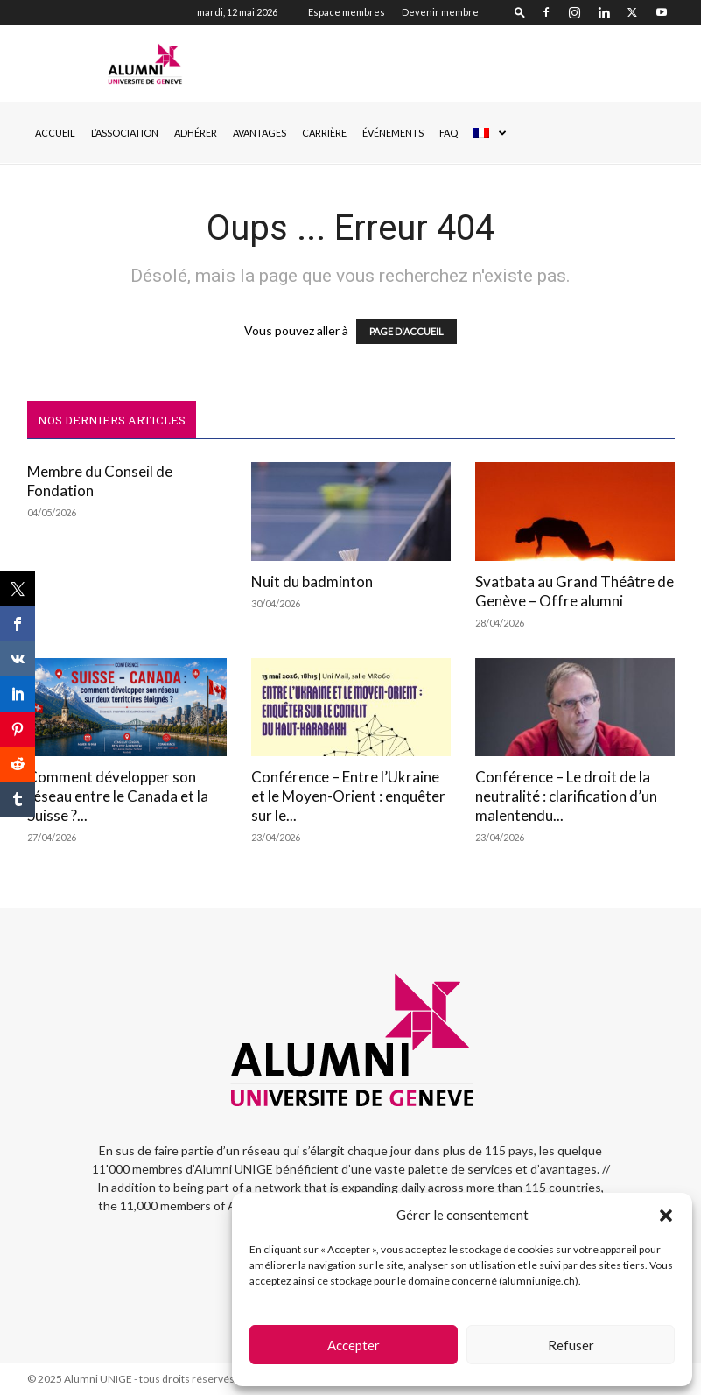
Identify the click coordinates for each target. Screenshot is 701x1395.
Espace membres (346, 12)
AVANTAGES (259, 132)
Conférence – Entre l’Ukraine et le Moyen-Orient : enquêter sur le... (348, 796)
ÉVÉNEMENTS (393, 132)
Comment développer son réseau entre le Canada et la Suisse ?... (117, 796)
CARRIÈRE (324, 132)
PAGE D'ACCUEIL (406, 331)
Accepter (353, 1345)
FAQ (448, 132)
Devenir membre (440, 12)
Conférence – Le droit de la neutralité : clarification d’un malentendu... (566, 796)
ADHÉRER (195, 132)
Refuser (571, 1345)
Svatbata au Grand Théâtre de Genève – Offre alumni (574, 591)
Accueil (55, 132)
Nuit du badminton (312, 581)
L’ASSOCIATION (124, 132)
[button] (666, 1215)
